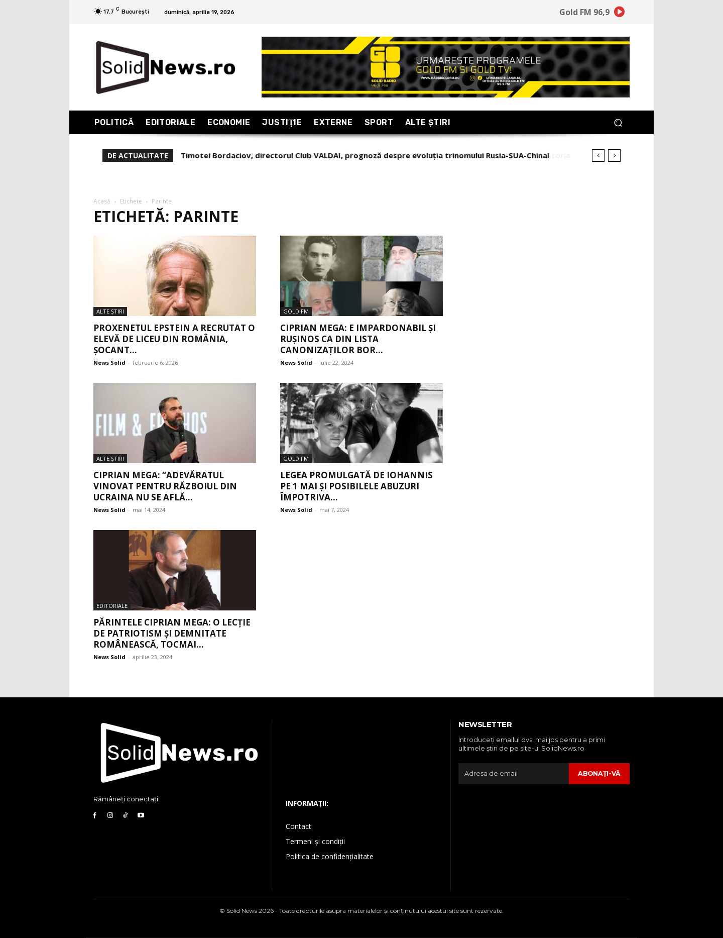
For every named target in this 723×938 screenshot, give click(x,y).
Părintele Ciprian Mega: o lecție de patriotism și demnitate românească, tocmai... (172, 633)
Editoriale (112, 605)
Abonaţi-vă (599, 773)
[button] (618, 122)
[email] (513, 773)
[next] (614, 155)
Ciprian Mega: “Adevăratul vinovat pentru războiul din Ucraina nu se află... (165, 486)
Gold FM (296, 311)
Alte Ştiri (110, 311)
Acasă (101, 201)
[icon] (620, 14)
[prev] (598, 155)
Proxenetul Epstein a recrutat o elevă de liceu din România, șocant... (174, 339)
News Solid (109, 362)
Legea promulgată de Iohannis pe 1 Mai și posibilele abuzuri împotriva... (356, 486)
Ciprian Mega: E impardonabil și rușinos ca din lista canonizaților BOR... (358, 339)
